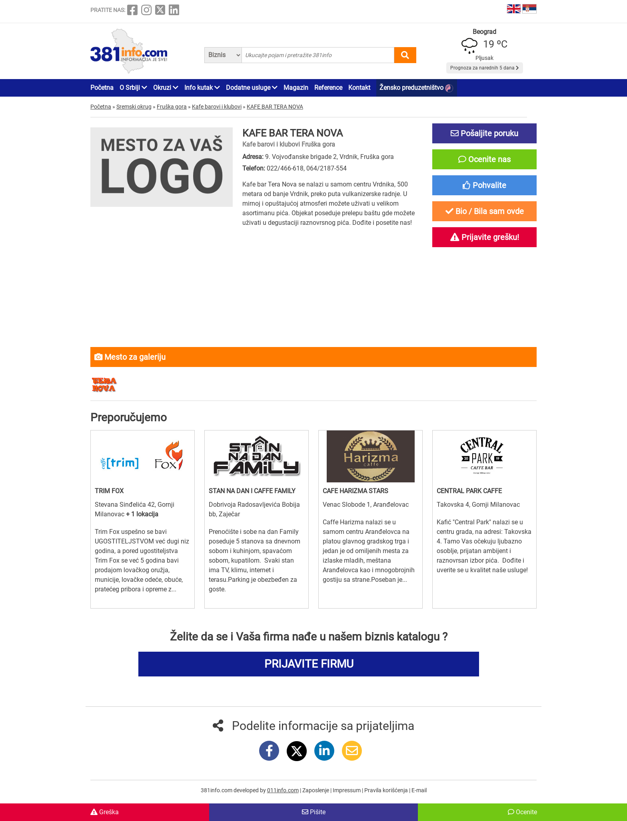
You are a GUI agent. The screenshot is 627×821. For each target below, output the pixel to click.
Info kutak (202, 87)
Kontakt (359, 87)
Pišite (313, 812)
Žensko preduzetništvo (416, 88)
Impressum (347, 790)
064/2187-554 (326, 168)
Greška (104, 812)
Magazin (296, 87)
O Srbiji (133, 87)
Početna (102, 87)
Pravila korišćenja (386, 790)
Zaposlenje (316, 790)
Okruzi (165, 87)
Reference (328, 87)
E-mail (419, 790)
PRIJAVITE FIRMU (308, 663)
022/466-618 (285, 168)
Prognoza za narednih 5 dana (484, 68)
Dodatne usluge (252, 87)
